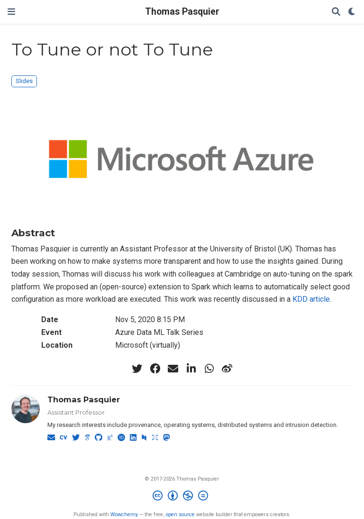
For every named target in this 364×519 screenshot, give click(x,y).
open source (180, 514)
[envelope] (173, 368)
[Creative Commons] (182, 497)
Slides (24, 80)
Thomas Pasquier (182, 11)
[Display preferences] (352, 12)
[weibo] (227, 368)
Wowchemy (124, 514)
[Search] (336, 12)
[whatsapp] (209, 368)
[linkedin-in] (191, 368)
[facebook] (155, 368)
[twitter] (137, 368)
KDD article (311, 299)
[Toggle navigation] (11, 11)
